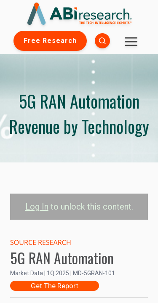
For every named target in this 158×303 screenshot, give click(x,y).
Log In (36, 207)
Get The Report (54, 286)
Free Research (50, 41)
